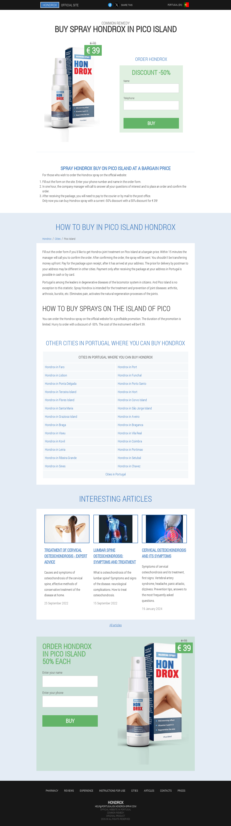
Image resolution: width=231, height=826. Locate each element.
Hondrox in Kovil (55, 441)
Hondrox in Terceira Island (60, 392)
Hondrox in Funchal (130, 375)
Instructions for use (112, 790)
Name (126, 81)
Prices (181, 790)
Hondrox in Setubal (129, 458)
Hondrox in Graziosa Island (61, 416)
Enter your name (52, 672)
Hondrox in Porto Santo (132, 383)
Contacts (166, 790)
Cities (134, 790)
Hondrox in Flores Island (59, 400)
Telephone (129, 98)
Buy (151, 123)
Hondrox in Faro (55, 367)
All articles (115, 625)
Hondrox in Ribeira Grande (61, 458)
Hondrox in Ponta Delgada (60, 383)
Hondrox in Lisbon (56, 375)
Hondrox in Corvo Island (132, 400)
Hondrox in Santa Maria (59, 408)
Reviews (69, 790)
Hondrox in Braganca (130, 425)
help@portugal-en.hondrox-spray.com (115, 806)
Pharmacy (52, 790)
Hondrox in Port (127, 367)
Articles (149, 790)
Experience (86, 790)
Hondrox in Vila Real (130, 433)
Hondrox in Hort (127, 392)
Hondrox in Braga (55, 425)
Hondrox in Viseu (55, 433)
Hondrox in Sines (55, 466)
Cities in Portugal (116, 474)
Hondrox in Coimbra (130, 441)
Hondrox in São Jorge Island (135, 408)
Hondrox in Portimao (130, 449)
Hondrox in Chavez (129, 466)
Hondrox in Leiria (55, 449)
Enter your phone (52, 692)
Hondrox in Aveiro (129, 416)
